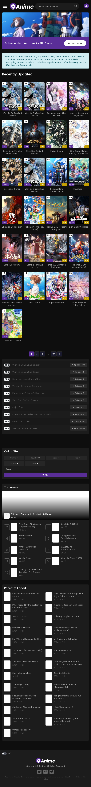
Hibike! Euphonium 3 (63, 707)
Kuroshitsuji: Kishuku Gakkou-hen (12, 152)
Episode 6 (78, 386)
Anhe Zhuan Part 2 (21, 718)
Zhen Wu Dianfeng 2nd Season (57, 266)
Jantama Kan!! (19, 616)
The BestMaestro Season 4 (25, 661)
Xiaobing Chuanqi (20, 684)
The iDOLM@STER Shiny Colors (79, 303)
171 (54, 354)
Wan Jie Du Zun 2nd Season (12, 114)
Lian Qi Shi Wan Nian (79, 227)
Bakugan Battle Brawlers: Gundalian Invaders (24, 697)
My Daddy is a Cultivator (65, 639)
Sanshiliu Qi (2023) (70, 524)
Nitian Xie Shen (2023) (71, 558)
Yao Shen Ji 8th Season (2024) (78, 266)
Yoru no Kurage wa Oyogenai (79, 114)
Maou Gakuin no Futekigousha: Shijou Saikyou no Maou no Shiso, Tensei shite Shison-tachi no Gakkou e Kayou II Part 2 (69, 597)
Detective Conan (12, 189)
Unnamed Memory (21, 729)
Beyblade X (78, 189)
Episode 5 (78, 379)
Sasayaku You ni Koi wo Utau (56, 114)
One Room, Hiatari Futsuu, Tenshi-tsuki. (79, 152)
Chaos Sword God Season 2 (27, 548)
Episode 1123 (78, 421)
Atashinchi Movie (62, 673)
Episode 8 (78, 400)
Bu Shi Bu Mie (25, 535)
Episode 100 (78, 365)
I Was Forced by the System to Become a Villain (27, 606)
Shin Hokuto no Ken (21, 673)
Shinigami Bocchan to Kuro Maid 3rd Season (32, 514)
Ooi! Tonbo (34, 302)
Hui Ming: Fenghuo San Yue (34, 266)
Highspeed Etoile (57, 302)
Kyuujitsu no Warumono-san (68, 548)
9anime (42, 766)
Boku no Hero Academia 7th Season (30, 43)
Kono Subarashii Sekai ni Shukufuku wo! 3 (65, 629)
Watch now (75, 43)
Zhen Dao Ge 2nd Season (34, 152)
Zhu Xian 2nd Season (12, 227)
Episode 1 (78, 372)
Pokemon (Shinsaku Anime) (34, 228)
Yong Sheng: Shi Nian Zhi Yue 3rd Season (67, 697)
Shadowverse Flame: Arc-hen (12, 303)
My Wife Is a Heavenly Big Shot (27, 639)
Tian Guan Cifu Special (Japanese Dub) (30, 525)
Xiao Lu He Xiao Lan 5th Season (68, 605)
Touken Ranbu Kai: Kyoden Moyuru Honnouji (66, 720)
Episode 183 (78, 428)
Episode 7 (78, 414)
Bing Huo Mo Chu (12, 264)
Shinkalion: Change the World (26, 707)
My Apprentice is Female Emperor (69, 537)
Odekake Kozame (12, 340)
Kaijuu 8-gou (56, 151)
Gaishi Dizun (25, 558)
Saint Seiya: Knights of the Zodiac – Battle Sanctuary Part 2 (68, 664)
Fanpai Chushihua (21, 627)
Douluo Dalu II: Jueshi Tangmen (57, 228)
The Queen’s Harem (63, 650)
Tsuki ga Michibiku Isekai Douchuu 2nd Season (30, 571)
